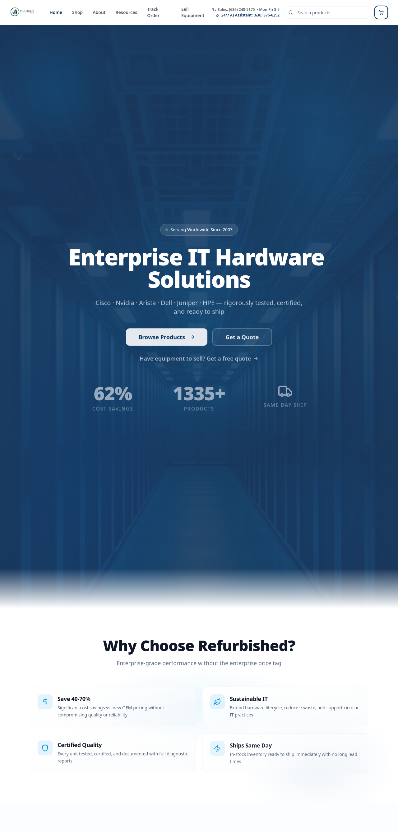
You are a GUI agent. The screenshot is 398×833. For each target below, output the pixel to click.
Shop (77, 12)
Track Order (153, 12)
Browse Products (166, 336)
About (99, 12)
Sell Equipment (192, 12)
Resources (126, 12)
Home (55, 12)
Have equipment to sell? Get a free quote (199, 357)
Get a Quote (242, 336)
